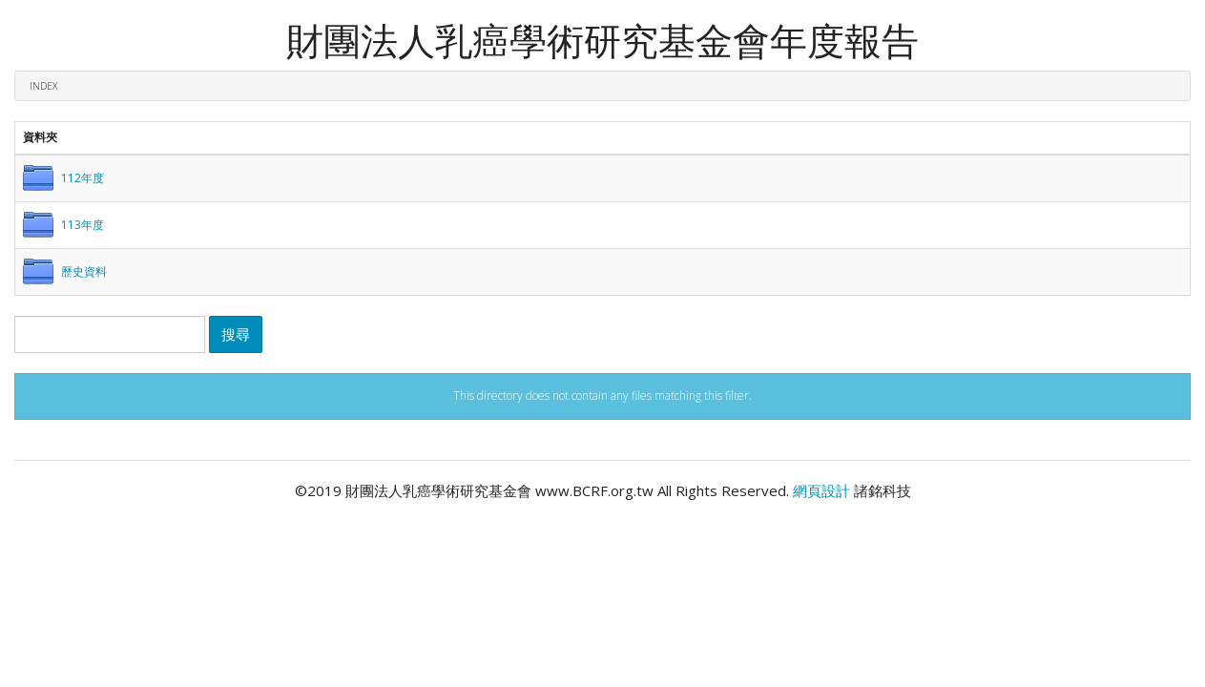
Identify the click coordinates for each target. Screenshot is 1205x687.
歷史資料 (84, 271)
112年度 (82, 178)
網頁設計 (821, 490)
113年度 (82, 225)
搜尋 (235, 334)
